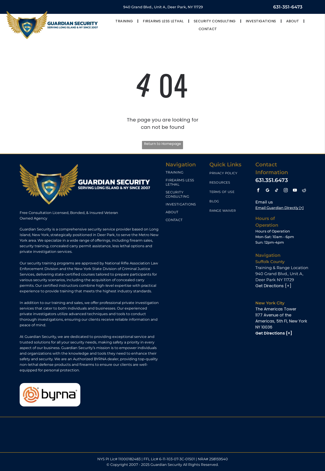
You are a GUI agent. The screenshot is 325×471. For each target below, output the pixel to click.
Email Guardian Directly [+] (279, 208)
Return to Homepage (162, 143)
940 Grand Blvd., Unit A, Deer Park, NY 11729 (163, 7)
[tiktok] (277, 191)
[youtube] (295, 191)
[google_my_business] (268, 191)
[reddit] (304, 191)
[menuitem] (124, 21)
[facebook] (258, 191)
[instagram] (286, 191)
